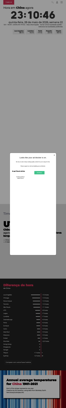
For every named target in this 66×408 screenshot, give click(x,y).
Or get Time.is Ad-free (18, 171)
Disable (39, 172)
